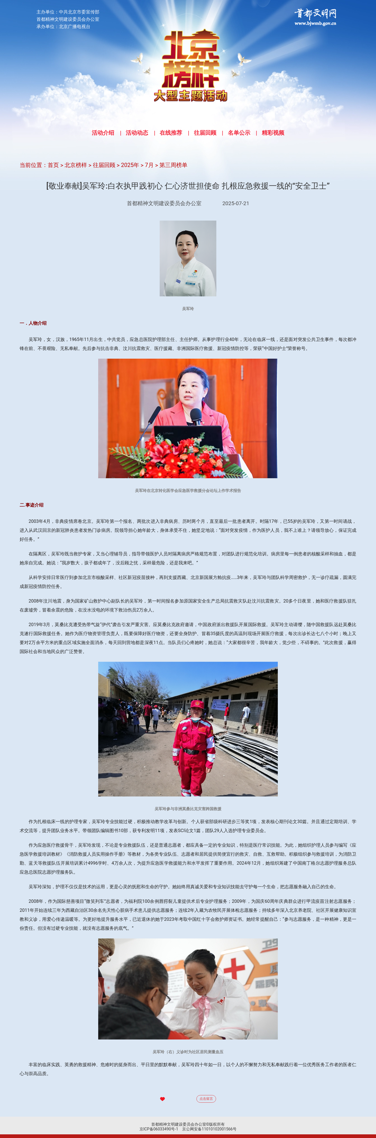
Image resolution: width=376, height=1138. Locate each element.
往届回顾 (205, 132)
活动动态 (137, 132)
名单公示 (239, 132)
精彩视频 (273, 132)
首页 (53, 165)
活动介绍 (103, 132)
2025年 (130, 165)
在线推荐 (171, 132)
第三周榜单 (173, 165)
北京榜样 (76, 165)
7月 (149, 165)
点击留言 (206, 1099)
